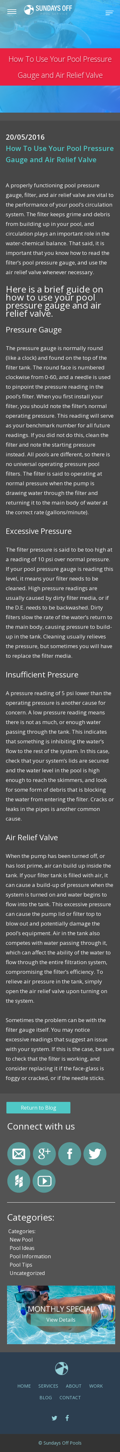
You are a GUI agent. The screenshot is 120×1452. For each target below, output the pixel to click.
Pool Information (30, 1256)
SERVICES (48, 1386)
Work (96, 1386)
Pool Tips (21, 1264)
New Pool (21, 1239)
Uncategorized (27, 1273)
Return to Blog (38, 1107)
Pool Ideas (22, 1248)
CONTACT (70, 1397)
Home (24, 1386)
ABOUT (74, 1386)
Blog (45, 1397)
